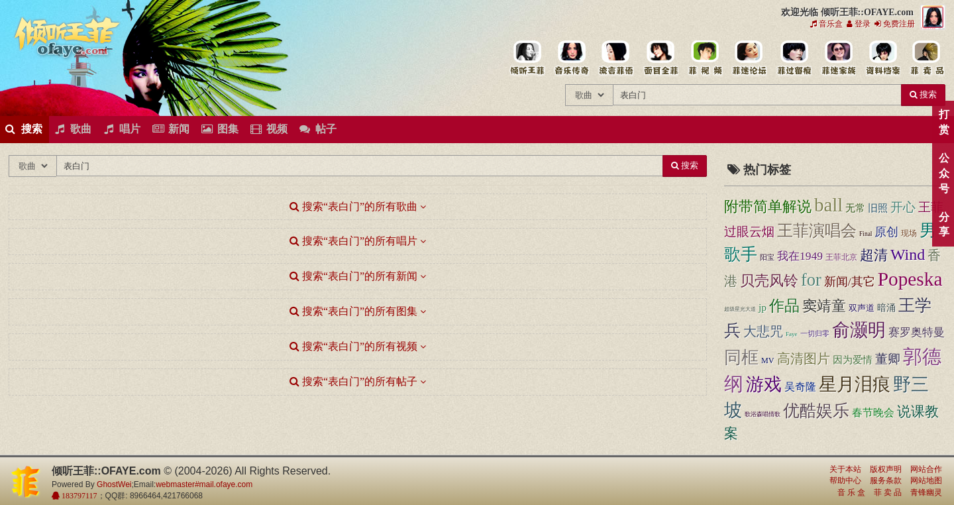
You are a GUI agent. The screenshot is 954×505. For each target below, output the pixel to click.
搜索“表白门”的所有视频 (353, 346)
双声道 (861, 308)
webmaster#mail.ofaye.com (204, 484)
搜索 (923, 94)
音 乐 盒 (851, 492)
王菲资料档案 (882, 58)
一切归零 (814, 333)
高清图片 (803, 358)
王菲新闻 (616, 58)
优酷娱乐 (816, 411)
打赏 (944, 122)
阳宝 (767, 257)
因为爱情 (853, 360)
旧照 (878, 208)
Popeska (910, 279)
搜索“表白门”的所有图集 (353, 311)
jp (763, 307)
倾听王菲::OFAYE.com (67, 39)
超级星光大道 (740, 309)
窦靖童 (824, 306)
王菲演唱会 (817, 230)
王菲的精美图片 (660, 58)
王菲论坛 (749, 58)
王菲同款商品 (926, 58)
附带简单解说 (768, 206)
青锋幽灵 (926, 492)
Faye (792, 334)
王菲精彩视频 (704, 58)
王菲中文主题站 (527, 58)
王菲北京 (841, 257)
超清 (874, 254)
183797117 (78, 496)
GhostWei (114, 484)
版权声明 (886, 469)
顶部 (934, 300)
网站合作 (926, 469)
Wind (907, 254)
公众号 (944, 173)
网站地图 (926, 480)
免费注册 (894, 23)
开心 (903, 207)
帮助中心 (845, 480)
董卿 (887, 359)
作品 (784, 305)
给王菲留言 (793, 58)
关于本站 (845, 469)
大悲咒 (763, 332)
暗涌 (886, 307)
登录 (859, 23)
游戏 (764, 384)
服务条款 (886, 480)
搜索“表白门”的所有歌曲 (353, 206)
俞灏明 (859, 330)
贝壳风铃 (769, 281)
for (811, 280)
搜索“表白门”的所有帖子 (353, 381)
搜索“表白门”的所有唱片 (353, 241)
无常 (855, 208)
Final (865, 234)
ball (828, 204)
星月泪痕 (854, 384)
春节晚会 (873, 413)
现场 (909, 233)
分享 (944, 224)
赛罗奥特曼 (916, 332)
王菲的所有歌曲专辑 (571, 58)
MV (767, 360)
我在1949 (800, 255)
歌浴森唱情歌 (762, 414)
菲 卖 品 (888, 492)
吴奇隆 (800, 386)
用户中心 (838, 58)
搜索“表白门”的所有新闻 (353, 276)
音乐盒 (826, 23)
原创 (886, 232)
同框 (741, 357)
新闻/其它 (849, 281)
